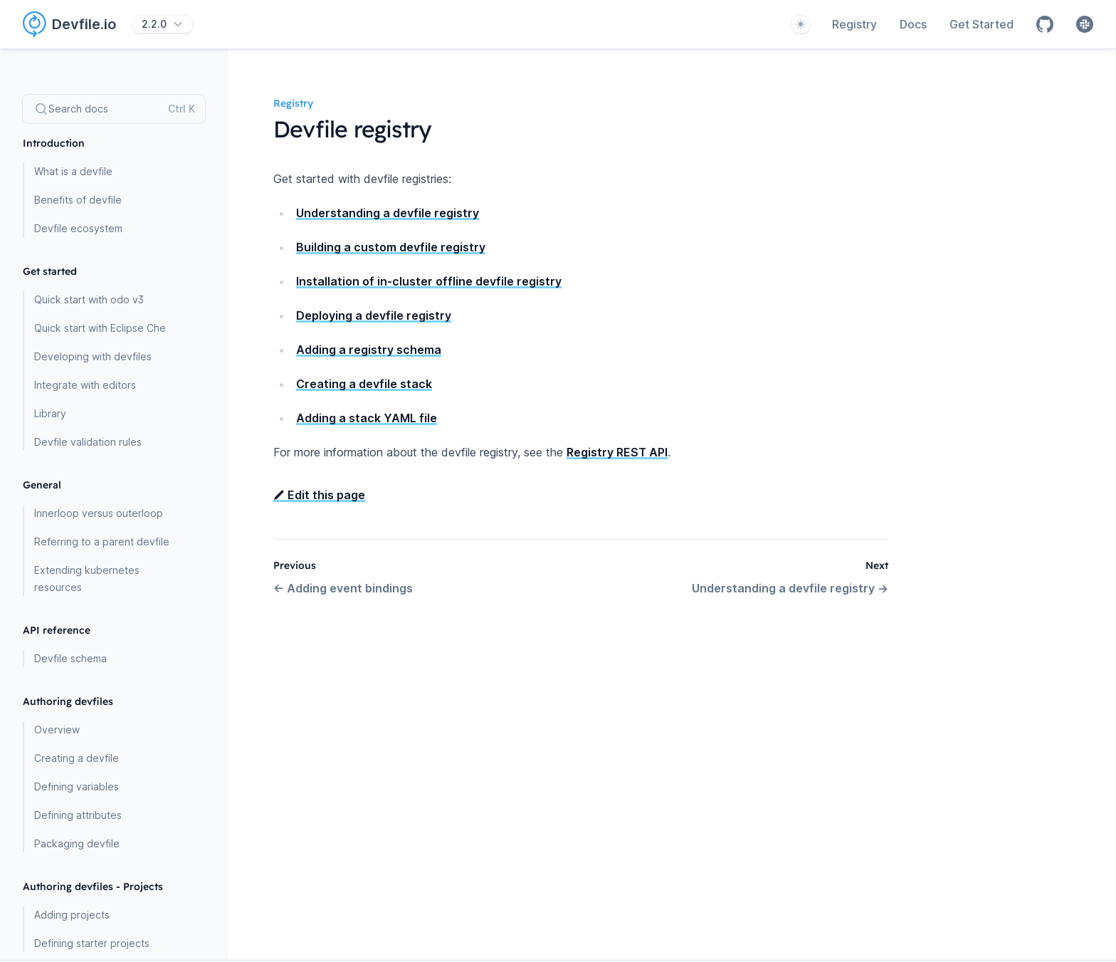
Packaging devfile (77, 843)
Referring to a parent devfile (101, 541)
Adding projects (72, 915)
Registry (854, 24)
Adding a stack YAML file (366, 418)
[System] (800, 24)
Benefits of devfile (78, 200)
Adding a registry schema (368, 350)
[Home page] (78, 24)
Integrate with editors (85, 385)
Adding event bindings (343, 588)
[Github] (1044, 24)
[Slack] (1084, 24)
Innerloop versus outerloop (98, 513)
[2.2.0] (162, 24)
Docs (913, 24)
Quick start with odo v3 (89, 299)
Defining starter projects (91, 943)
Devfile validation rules (88, 442)
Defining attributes (78, 815)
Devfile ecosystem (78, 228)
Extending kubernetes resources (87, 578)
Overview (57, 729)
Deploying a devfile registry (373, 315)
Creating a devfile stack (364, 384)
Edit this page (319, 495)
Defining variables (76, 786)
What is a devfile (73, 171)
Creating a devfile (76, 758)
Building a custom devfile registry (390, 247)
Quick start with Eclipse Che (100, 328)
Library (50, 413)
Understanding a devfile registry (387, 213)
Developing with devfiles (93, 356)
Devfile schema (70, 658)
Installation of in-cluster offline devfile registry (429, 281)
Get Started (981, 24)
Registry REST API (617, 452)
